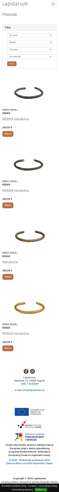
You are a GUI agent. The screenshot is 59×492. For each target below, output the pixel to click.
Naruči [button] (7, 133)
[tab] (29, 28)
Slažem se (41, 489)
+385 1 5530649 (29, 383)
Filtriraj (12, 64)
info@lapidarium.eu (34, 390)
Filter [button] (8, 27)
